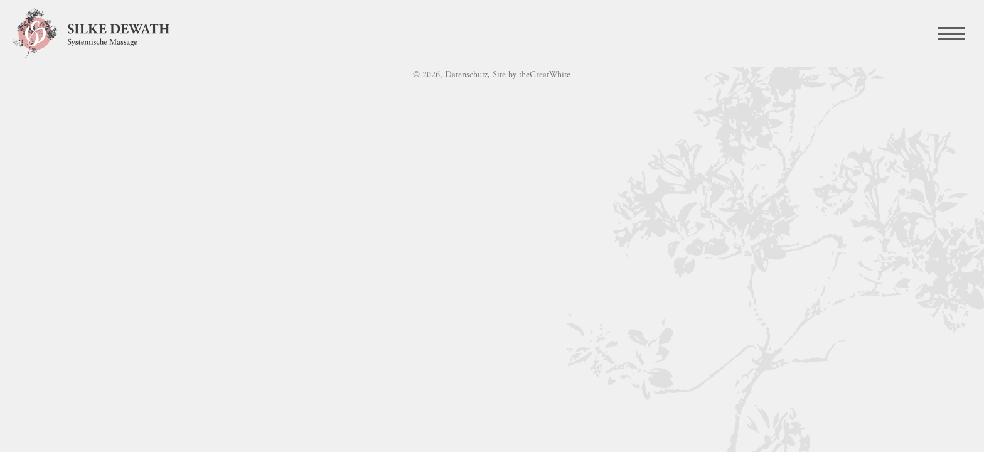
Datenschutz (466, 75)
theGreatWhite (544, 75)
